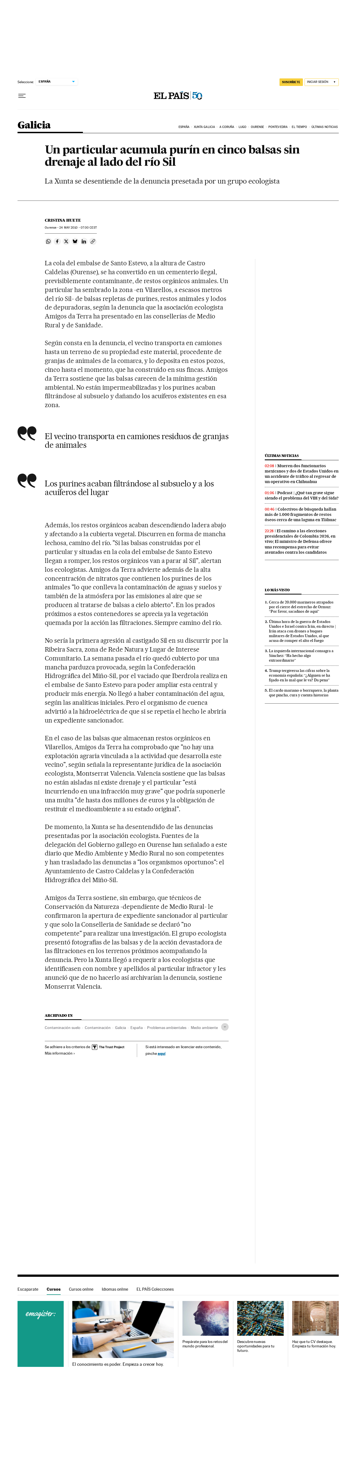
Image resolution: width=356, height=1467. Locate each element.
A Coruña (226, 127)
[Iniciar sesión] (322, 82)
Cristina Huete (63, 220)
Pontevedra (278, 127)
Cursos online (81, 1289)
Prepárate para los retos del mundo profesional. (205, 1344)
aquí (161, 1053)
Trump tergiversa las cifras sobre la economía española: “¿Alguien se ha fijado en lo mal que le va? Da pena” (299, 675)
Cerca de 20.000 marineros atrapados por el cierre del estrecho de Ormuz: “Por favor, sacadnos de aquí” (301, 607)
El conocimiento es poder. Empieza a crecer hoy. (118, 1364)
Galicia (34, 125)
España (184, 127)
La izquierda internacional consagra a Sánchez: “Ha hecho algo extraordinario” (301, 655)
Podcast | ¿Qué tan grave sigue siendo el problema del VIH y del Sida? (301, 495)
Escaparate (28, 1289)
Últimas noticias (325, 127)
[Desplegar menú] (22, 95)
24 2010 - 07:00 (78, 227)
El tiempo (299, 127)
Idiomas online (115, 1289)
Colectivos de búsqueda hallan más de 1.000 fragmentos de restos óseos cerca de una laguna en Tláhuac (300, 514)
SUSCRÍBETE (291, 82)
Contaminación (98, 1027)
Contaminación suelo (62, 1027)
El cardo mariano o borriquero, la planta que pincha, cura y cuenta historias (303, 692)
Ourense (257, 127)
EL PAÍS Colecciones (155, 1289)
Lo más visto (277, 590)
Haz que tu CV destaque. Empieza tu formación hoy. (314, 1344)
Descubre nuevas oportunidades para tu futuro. (255, 1346)
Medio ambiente (204, 1027)
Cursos (54, 1289)
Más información (60, 1053)
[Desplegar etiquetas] (225, 1027)
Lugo (242, 127)
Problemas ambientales (166, 1027)
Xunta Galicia (204, 127)
